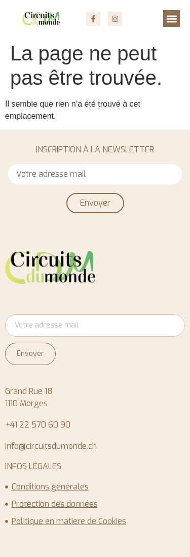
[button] (171, 18)
